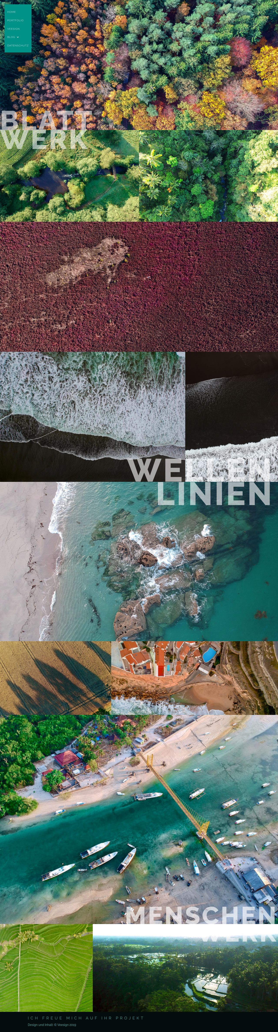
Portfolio (15, 21)
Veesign (13, 29)
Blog (11, 38)
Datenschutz (18, 46)
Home (11, 12)
